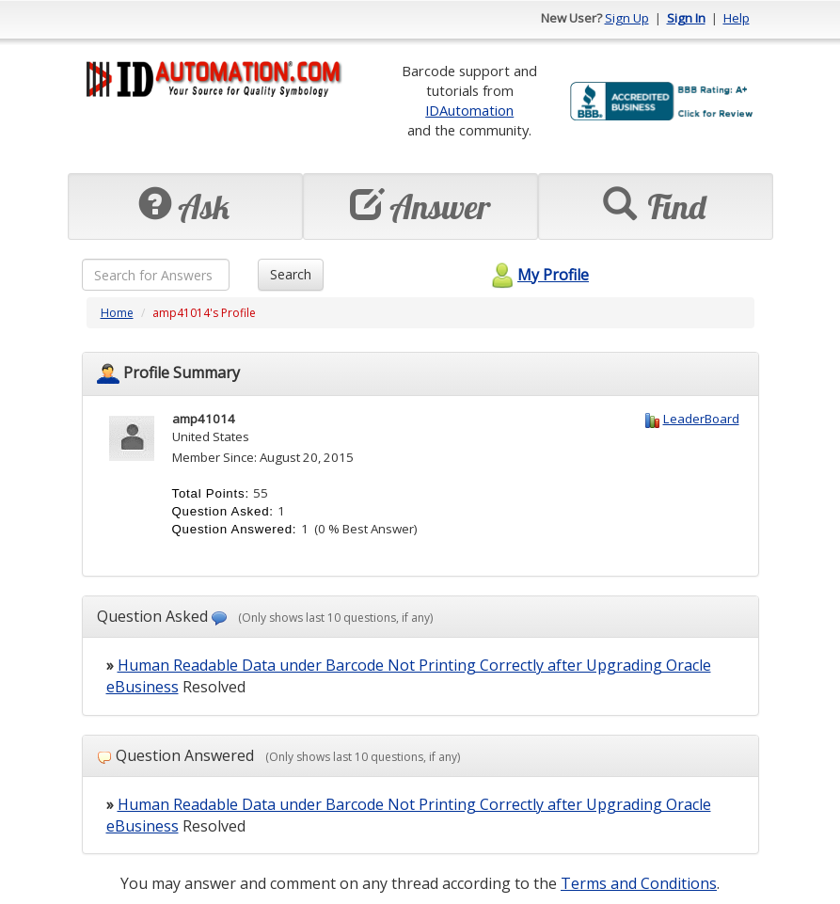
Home (117, 313)
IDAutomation (469, 110)
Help (736, 17)
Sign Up (627, 17)
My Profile (537, 274)
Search (290, 274)
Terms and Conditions (639, 883)
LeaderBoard (701, 418)
